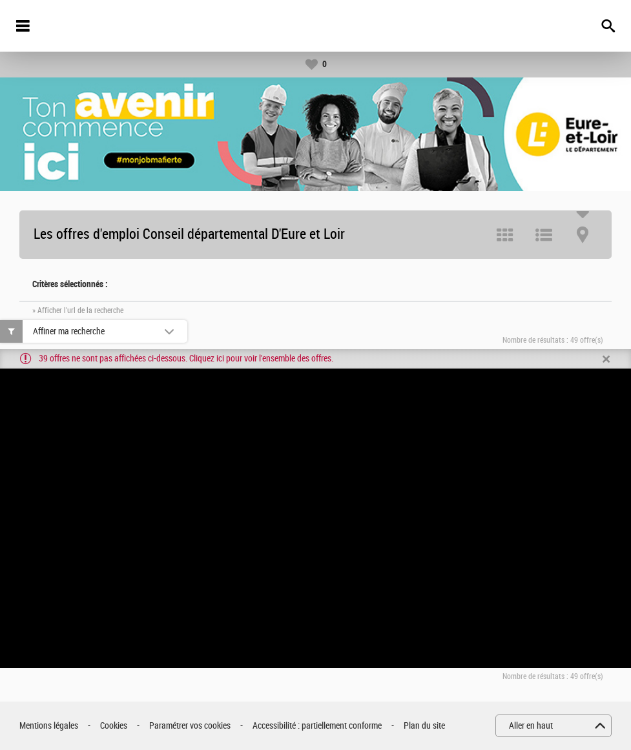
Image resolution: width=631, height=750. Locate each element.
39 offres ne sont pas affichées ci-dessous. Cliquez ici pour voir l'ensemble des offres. (186, 358)
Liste (543, 235)
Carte (582, 235)
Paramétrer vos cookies (190, 725)
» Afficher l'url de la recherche (77, 310)
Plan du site (424, 725)
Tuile (505, 235)
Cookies (113, 725)
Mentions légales (48, 725)
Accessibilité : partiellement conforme (317, 725)
